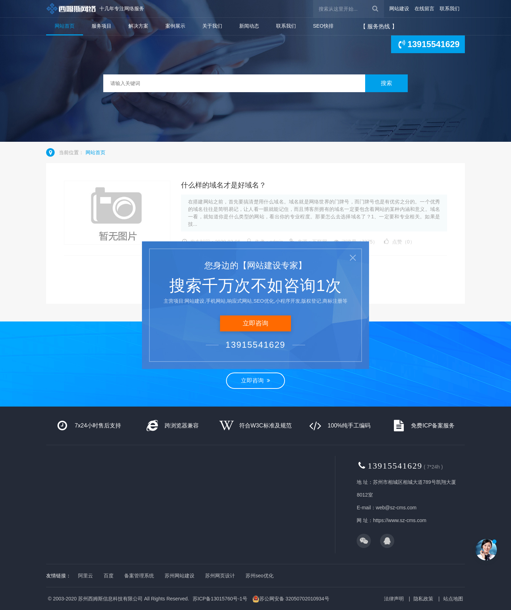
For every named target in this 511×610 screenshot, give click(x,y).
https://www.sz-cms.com (399, 520)
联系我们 (450, 8)
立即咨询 (255, 380)
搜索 (386, 83)
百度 (109, 575)
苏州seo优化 (260, 575)
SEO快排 (323, 26)
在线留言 (424, 8)
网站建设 (399, 8)
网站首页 (65, 26)
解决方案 (138, 26)
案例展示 (175, 26)
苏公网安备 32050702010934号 (290, 599)
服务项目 (101, 26)
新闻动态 (249, 26)
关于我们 (212, 26)
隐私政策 (423, 598)
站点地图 (453, 598)
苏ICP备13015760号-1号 (220, 598)
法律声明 (394, 598)
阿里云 (85, 575)
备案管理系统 (139, 575)
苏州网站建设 (179, 575)
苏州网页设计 (220, 575)
